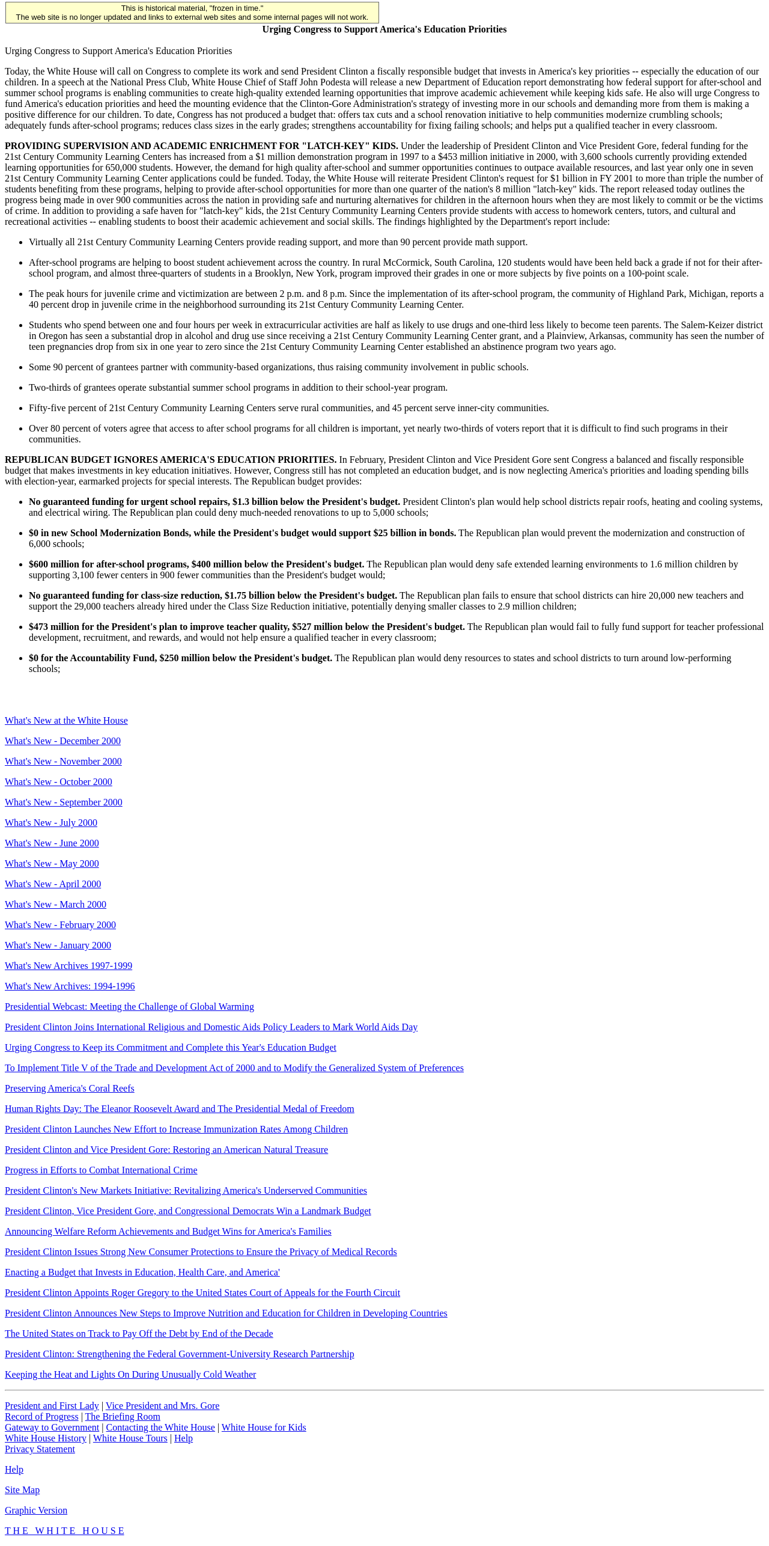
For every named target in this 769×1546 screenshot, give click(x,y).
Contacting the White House (160, 1427)
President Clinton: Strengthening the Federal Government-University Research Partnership (179, 1354)
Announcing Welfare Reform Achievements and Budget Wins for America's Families (168, 1231)
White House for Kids (264, 1427)
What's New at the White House (66, 720)
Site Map (22, 1490)
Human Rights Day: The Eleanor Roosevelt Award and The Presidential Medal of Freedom (179, 1109)
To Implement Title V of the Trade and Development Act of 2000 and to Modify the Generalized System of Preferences (234, 1068)
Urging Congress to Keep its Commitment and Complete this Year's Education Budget (170, 1047)
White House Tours (130, 1438)
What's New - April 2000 (53, 884)
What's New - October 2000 (58, 782)
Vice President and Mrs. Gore (163, 1406)
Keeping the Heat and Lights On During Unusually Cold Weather (130, 1374)
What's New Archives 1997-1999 (68, 966)
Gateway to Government (52, 1427)
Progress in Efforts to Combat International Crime (101, 1170)
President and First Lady (52, 1406)
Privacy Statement (40, 1449)
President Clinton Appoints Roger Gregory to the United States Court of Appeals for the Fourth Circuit (202, 1293)
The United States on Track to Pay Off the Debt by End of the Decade (139, 1333)
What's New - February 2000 (60, 925)
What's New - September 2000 (64, 802)
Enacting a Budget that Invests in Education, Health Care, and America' (142, 1272)
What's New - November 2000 (63, 761)
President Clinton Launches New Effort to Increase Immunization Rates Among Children (176, 1129)
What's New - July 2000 (51, 822)
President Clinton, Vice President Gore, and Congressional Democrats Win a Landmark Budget (188, 1211)
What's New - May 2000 (52, 863)
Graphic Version (36, 1510)
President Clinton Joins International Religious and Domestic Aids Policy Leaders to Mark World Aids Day (211, 1027)
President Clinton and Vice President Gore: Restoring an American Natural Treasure (166, 1149)
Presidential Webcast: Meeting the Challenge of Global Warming (129, 1006)
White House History (46, 1438)
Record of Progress (42, 1416)
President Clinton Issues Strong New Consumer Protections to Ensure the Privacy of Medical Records (201, 1252)
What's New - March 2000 (55, 904)
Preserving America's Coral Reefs (70, 1088)
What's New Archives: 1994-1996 (70, 986)
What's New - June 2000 (52, 843)
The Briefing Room (122, 1416)
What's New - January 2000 (58, 945)
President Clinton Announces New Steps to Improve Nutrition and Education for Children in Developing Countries (226, 1313)
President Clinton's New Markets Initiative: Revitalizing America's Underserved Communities (186, 1190)
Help (183, 1438)
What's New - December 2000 (63, 741)
